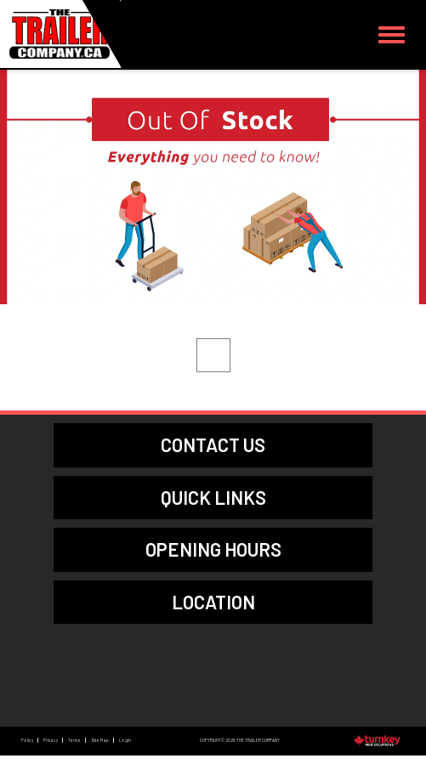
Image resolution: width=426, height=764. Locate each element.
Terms (74, 740)
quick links (213, 497)
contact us (213, 444)
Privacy (50, 740)
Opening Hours (213, 549)
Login (125, 740)
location (213, 602)
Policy (27, 740)
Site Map (100, 740)
